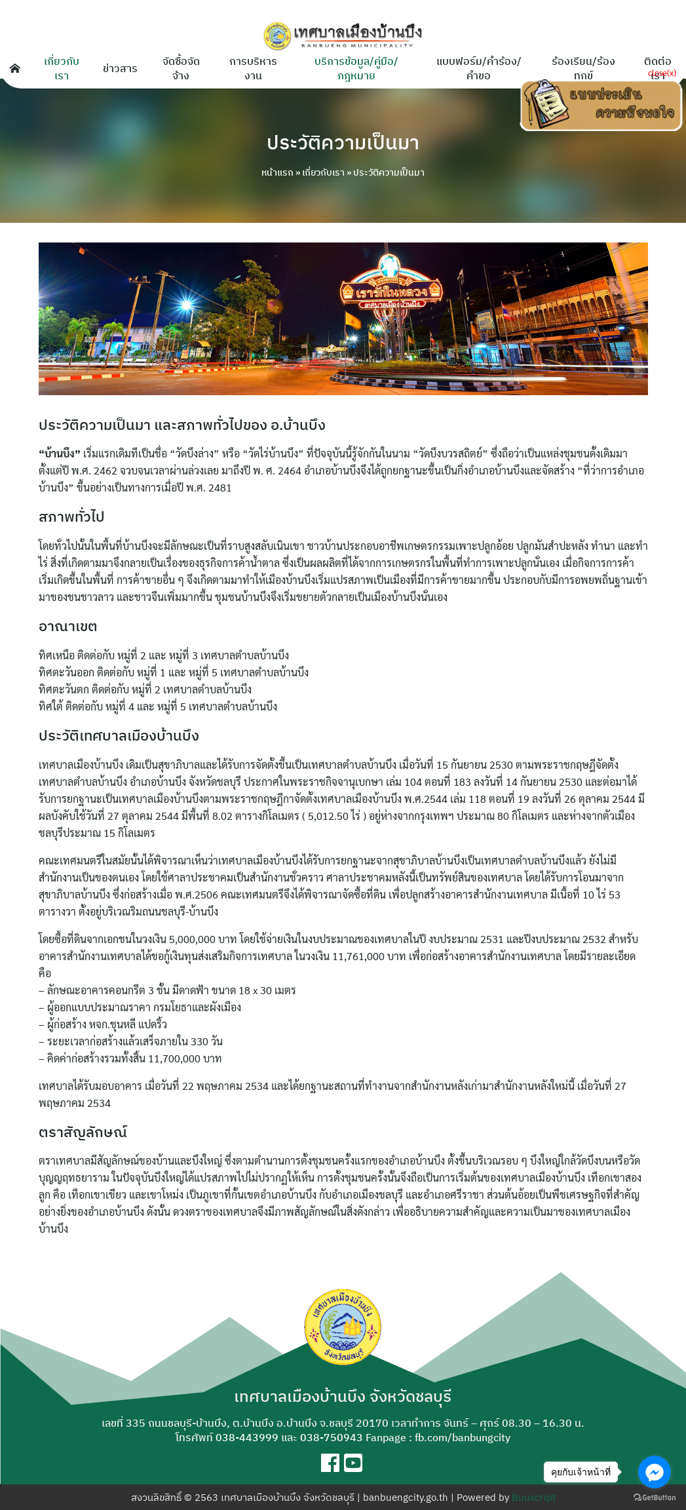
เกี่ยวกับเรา (61, 68)
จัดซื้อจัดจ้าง (181, 68)
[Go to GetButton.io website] (655, 1497)
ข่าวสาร (120, 68)
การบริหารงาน (253, 68)
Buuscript (534, 1497)
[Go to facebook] (654, 1472)
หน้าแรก (277, 172)
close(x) (662, 72)
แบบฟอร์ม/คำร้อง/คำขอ (479, 68)
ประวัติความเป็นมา (343, 141)
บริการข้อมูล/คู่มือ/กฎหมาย (356, 68)
